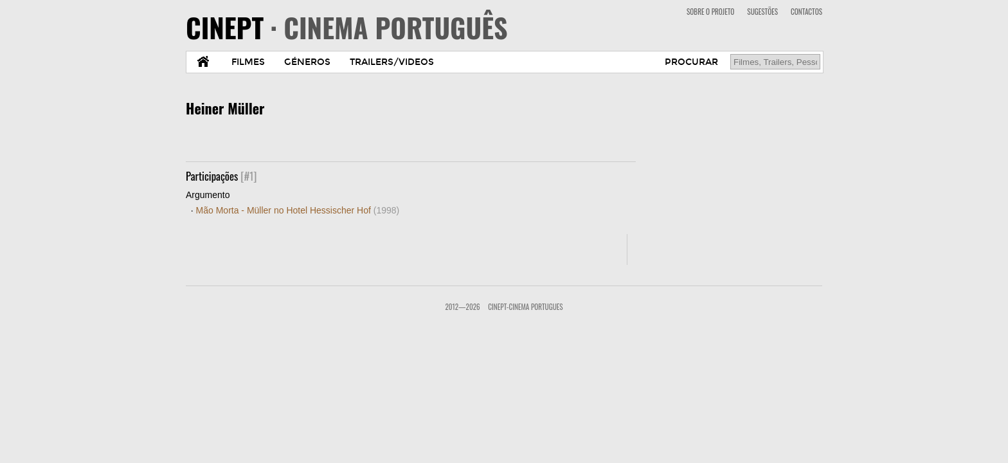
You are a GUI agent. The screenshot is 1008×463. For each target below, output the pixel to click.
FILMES (248, 62)
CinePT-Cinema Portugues (525, 307)
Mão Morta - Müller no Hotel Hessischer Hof (298, 210)
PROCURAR (691, 62)
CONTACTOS (806, 11)
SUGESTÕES (762, 11)
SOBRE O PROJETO (710, 11)
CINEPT (347, 27)
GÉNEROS (307, 62)
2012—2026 (462, 307)
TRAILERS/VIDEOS (392, 62)
